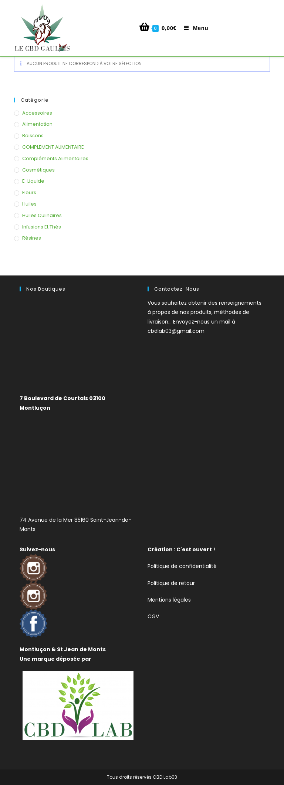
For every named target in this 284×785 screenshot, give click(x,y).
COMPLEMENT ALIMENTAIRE (53, 146)
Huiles (29, 203)
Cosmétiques (38, 169)
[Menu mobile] (193, 28)
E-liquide (33, 181)
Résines (31, 237)
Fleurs (29, 192)
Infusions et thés (41, 226)
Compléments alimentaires (55, 158)
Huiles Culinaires (42, 215)
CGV (153, 616)
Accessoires (37, 112)
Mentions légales (169, 599)
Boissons (33, 135)
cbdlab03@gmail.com (176, 331)
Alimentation (37, 124)
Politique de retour (171, 583)
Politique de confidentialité (182, 566)
